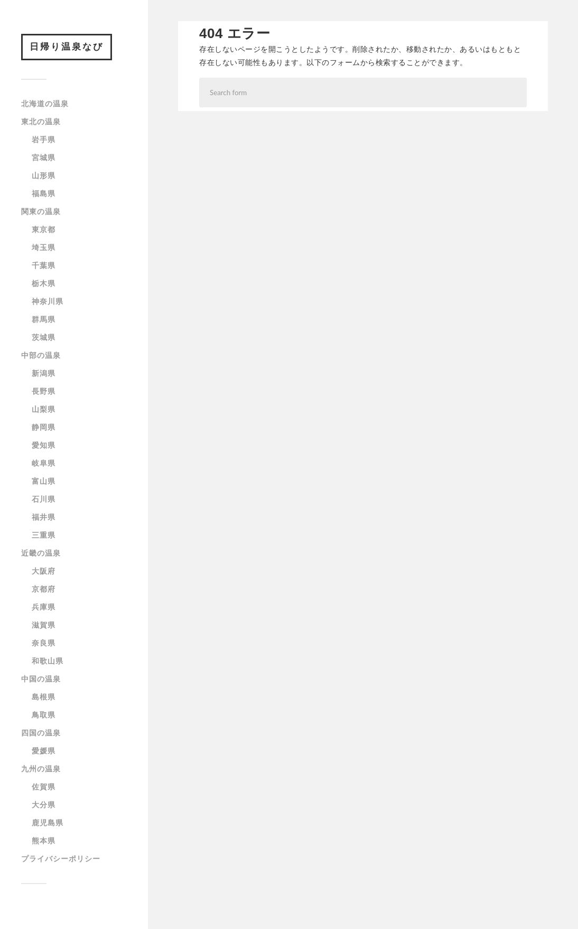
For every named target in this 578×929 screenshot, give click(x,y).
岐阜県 (43, 463)
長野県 (43, 391)
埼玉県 (43, 247)
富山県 (43, 481)
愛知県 (43, 445)
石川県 (43, 499)
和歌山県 (47, 661)
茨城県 (43, 337)
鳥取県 (43, 715)
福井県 (43, 517)
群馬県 (43, 319)
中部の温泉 (41, 355)
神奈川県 (47, 301)
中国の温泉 (41, 679)
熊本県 (43, 840)
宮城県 (43, 157)
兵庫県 (43, 607)
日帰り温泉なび (67, 47)
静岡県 (43, 427)
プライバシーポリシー (60, 858)
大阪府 (43, 571)
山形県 (43, 175)
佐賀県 (43, 787)
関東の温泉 (41, 211)
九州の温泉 (41, 769)
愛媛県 (43, 751)
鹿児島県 (47, 822)
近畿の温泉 (41, 553)
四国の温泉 (41, 733)
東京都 (43, 229)
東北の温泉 (41, 121)
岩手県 (43, 139)
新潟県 (43, 373)
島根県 (43, 697)
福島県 (43, 193)
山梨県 (43, 409)
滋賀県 (43, 625)
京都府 (43, 589)
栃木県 (43, 283)
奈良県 (43, 643)
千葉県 (43, 265)
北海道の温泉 (45, 103)
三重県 (43, 535)
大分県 (43, 805)
